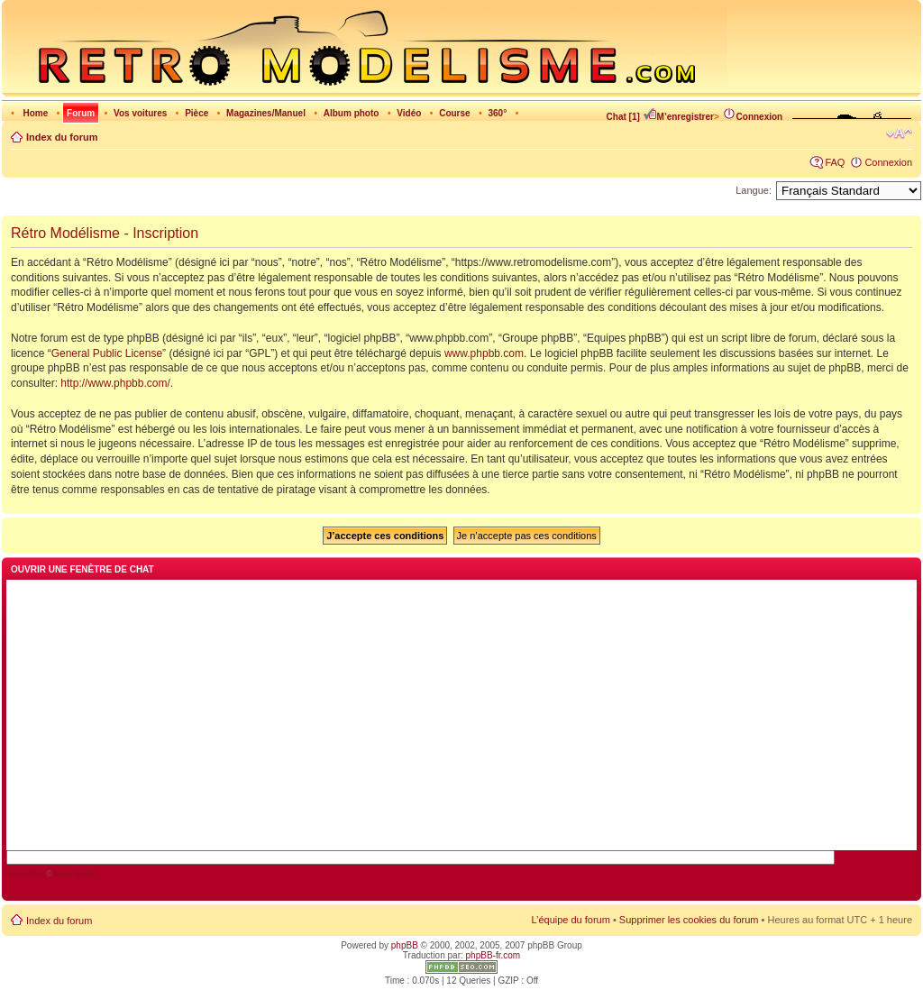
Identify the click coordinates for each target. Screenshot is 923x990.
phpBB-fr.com (493, 955)
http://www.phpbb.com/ (114, 383)
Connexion (752, 117)
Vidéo (409, 113)
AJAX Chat (25, 873)
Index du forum (61, 137)
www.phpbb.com (484, 353)
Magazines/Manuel (266, 113)
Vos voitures (140, 113)
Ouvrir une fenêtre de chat (82, 569)
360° (497, 113)
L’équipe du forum (570, 919)
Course (454, 113)
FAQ (835, 162)
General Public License (106, 353)
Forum (81, 113)
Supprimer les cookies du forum (689, 919)
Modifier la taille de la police (899, 133)
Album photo (351, 113)
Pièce (196, 113)
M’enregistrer (678, 117)
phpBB (404, 945)
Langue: (754, 190)
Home (35, 113)
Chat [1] (623, 117)
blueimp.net (74, 873)
